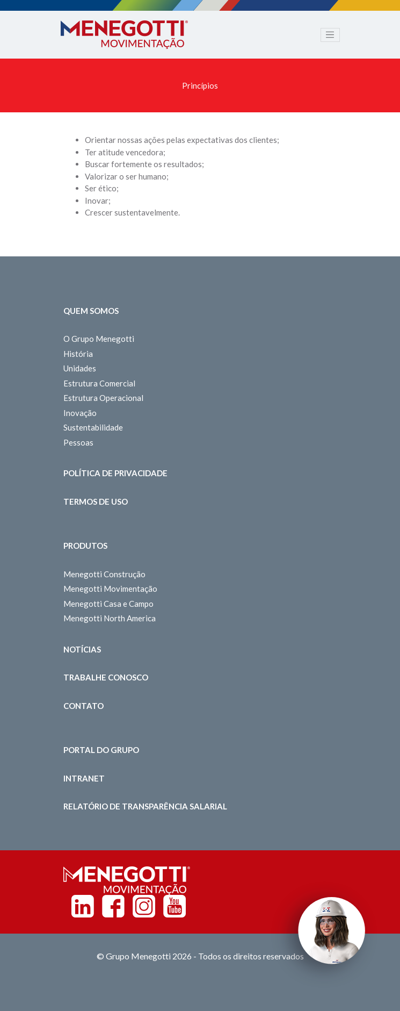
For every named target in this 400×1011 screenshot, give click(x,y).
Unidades (79, 368)
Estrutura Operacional (103, 398)
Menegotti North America (109, 618)
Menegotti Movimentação (110, 588)
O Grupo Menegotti (98, 338)
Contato (83, 706)
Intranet (84, 778)
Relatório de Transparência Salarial (145, 806)
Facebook (113, 906)
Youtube (174, 906)
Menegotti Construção (104, 574)
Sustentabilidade (93, 427)
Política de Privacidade (115, 473)
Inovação (80, 413)
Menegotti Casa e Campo (108, 603)
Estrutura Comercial (99, 383)
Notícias (82, 649)
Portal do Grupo (101, 750)
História (78, 353)
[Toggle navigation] (330, 35)
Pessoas (78, 442)
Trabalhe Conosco (105, 677)
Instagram (144, 906)
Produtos (85, 545)
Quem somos (91, 311)
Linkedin (82, 906)
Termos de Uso (95, 501)
